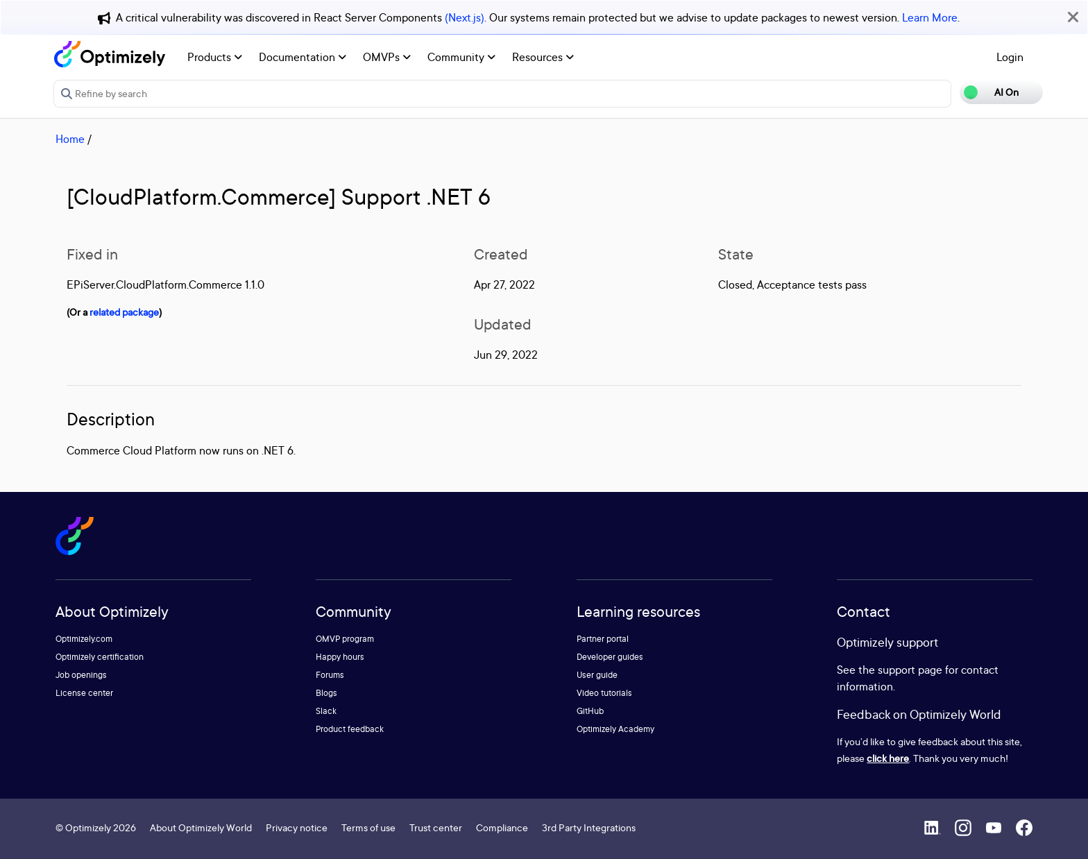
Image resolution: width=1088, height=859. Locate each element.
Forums (330, 675)
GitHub (590, 711)
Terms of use (368, 827)
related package (124, 311)
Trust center (435, 827)
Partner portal (603, 639)
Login (1009, 57)
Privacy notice (297, 827)
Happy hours (340, 657)
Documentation (302, 57)
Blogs (326, 693)
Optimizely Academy (615, 729)
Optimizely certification (100, 657)
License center (84, 693)
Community (461, 57)
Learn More (930, 17)
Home (70, 138)
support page (910, 669)
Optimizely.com (84, 639)
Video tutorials (604, 693)
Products (214, 57)
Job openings (81, 675)
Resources (543, 57)
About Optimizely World (201, 827)
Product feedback (350, 729)
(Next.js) (464, 17)
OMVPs (387, 57)
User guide (597, 675)
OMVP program (345, 639)
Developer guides (610, 657)
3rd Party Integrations (589, 827)
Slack (326, 711)
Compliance (502, 827)
